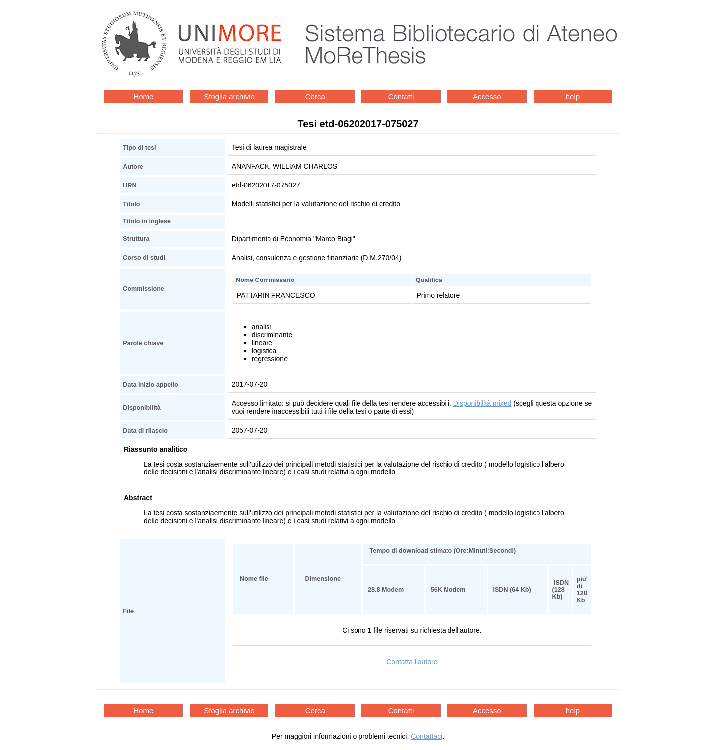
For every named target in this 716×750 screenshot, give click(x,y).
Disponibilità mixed (482, 403)
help (573, 97)
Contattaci (426, 736)
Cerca (315, 97)
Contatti (401, 97)
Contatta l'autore (411, 662)
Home (143, 97)
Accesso (487, 97)
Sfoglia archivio (229, 97)
